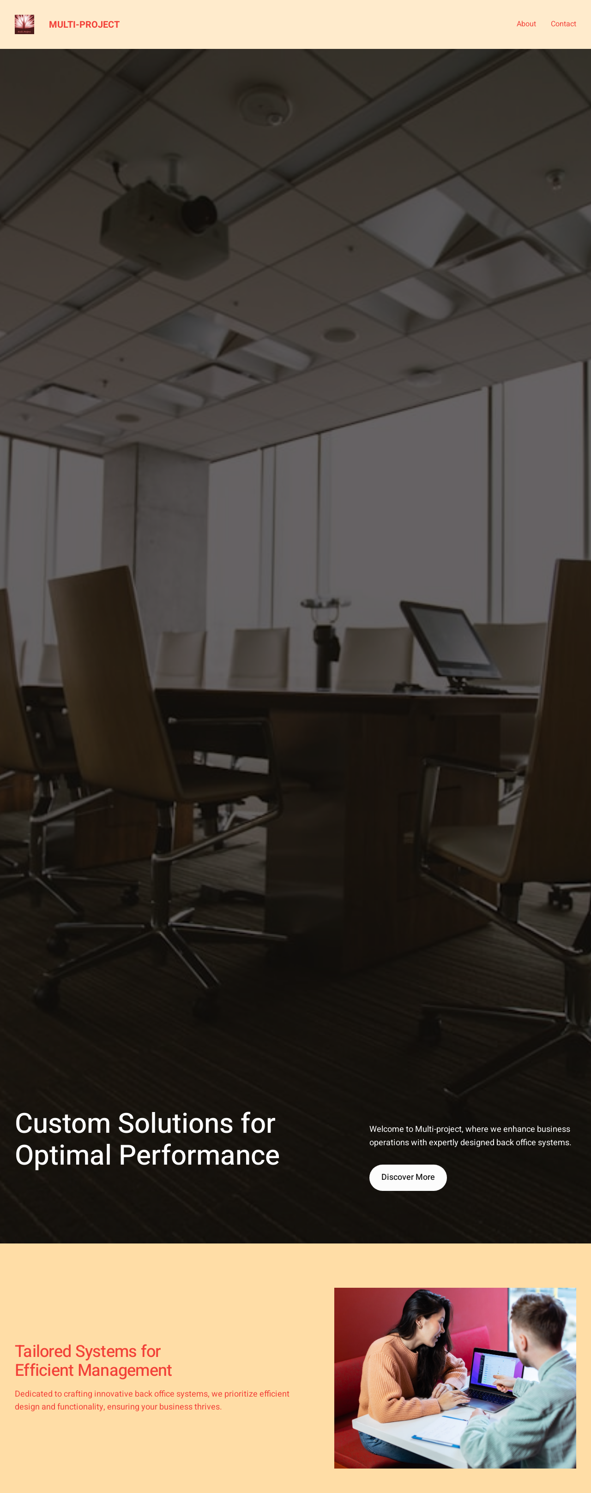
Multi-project (84, 24)
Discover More (408, 1177)
